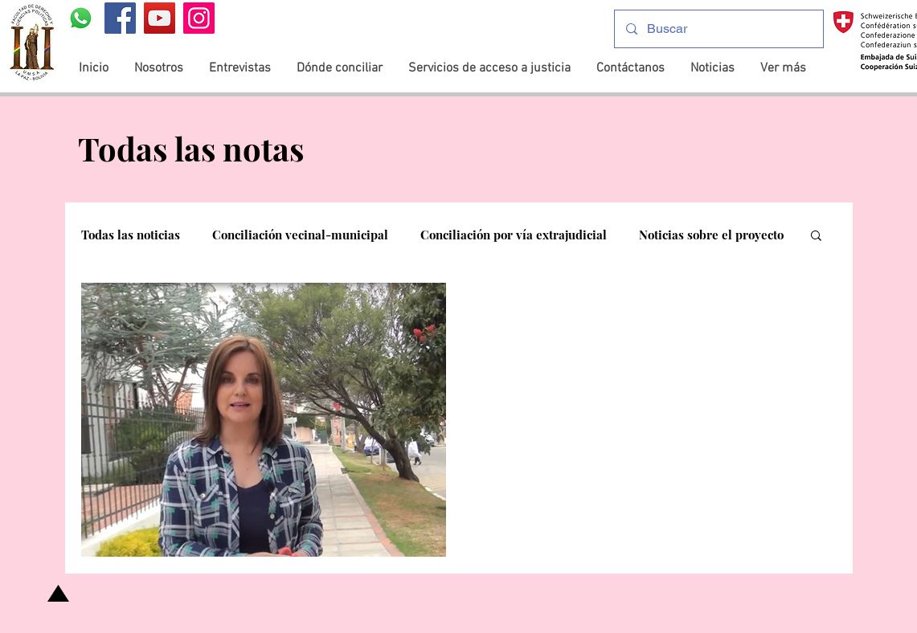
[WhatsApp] (80, 18)
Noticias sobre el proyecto (711, 234)
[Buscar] (718, 28)
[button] (816, 236)
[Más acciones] (805, 315)
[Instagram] (199, 18)
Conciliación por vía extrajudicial (513, 234)
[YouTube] (159, 18)
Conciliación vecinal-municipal (300, 234)
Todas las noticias (130, 234)
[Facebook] (120, 18)
